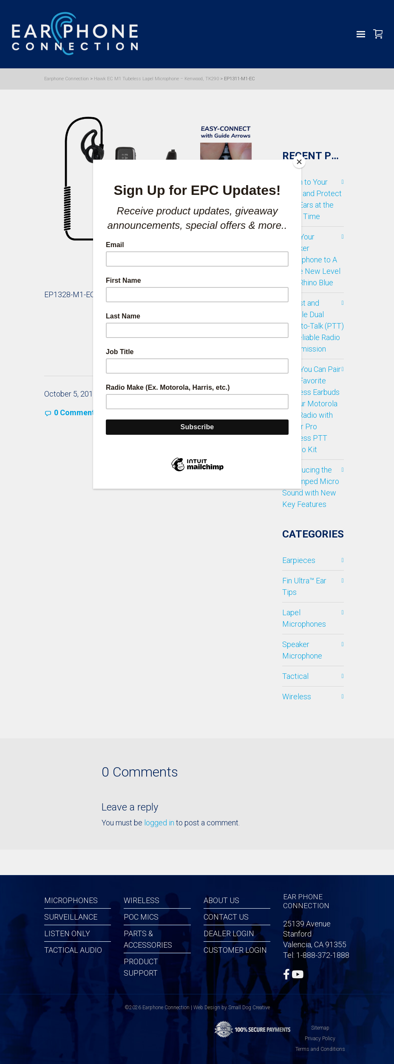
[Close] (299, 161)
